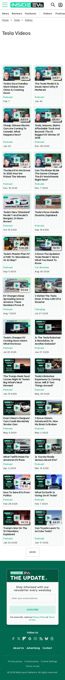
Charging (40, 309)
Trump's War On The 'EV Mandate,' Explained (15, 531)
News (5, 13)
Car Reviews (42, 267)
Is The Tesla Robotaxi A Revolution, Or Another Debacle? (47, 340)
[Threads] (52, 638)
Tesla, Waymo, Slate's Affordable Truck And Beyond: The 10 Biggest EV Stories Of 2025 (47, 132)
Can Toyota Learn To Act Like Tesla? (47, 530)
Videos (47, 13)
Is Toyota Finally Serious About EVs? (46, 458)
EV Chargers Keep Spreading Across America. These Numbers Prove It (13, 300)
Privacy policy (15, 661)
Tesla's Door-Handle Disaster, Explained (47, 214)
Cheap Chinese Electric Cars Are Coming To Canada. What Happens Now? (16, 130)
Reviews (17, 13)
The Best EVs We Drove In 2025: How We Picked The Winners (16, 173)
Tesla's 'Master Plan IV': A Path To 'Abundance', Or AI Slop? (16, 257)
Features (30, 13)
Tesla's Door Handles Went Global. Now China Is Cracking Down (15, 88)
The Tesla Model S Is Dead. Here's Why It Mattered (47, 86)
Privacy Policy (39, 617)
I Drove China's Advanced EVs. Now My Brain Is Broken (46, 421)
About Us (18, 648)
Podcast (7, 97)
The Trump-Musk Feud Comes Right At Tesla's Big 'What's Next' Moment (16, 381)
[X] (18, 638)
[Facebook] (13, 638)
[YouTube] (35, 638)
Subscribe (32, 609)
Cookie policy (31, 661)
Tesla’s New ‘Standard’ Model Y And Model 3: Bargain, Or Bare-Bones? (16, 217)
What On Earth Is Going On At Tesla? (46, 494)
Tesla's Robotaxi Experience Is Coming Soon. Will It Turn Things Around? (47, 381)
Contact (47, 648)
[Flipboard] (24, 638)
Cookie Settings (49, 661)
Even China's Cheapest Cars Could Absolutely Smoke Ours (16, 421)
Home (5, 20)
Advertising (33, 648)
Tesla (17, 20)
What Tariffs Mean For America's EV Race (16, 458)
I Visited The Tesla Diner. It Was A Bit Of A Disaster (48, 299)
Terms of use (33, 666)
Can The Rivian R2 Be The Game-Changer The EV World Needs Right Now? (47, 175)
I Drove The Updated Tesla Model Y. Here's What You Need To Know (47, 259)
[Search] (53, 5)
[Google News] (30, 638)
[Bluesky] (46, 638)
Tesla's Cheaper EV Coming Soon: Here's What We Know (15, 340)
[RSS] (41, 638)
